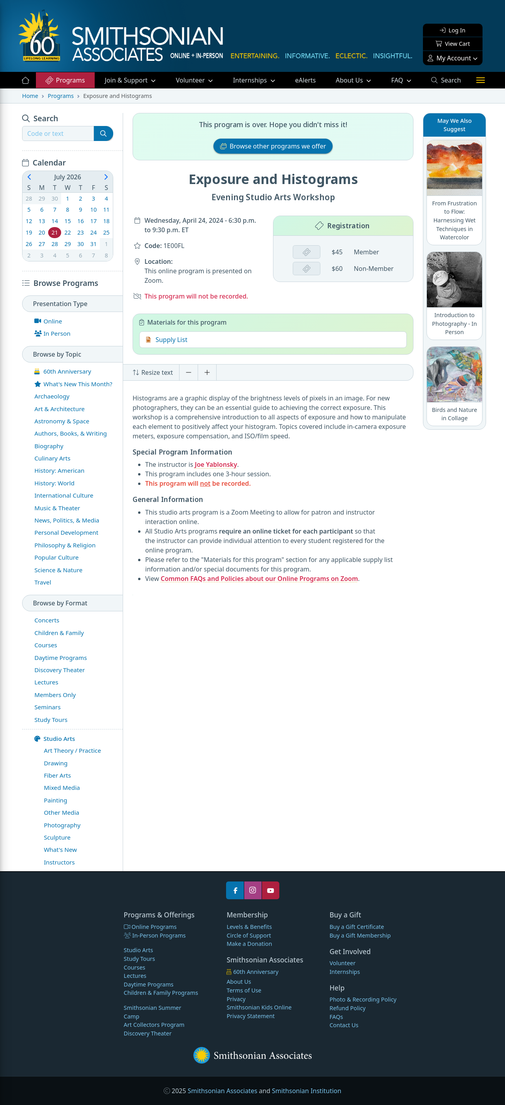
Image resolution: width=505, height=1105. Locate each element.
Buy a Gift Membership (360, 935)
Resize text (153, 372)
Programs (65, 80)
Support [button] (127, 80)
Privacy (235, 999)
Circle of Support (248, 935)
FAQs (336, 1016)
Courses (135, 967)
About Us (350, 80)
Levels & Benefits (249, 926)
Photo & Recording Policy (363, 999)
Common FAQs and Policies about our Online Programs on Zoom (259, 578)
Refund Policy (347, 1008)
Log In (452, 30)
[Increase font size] (207, 372)
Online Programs (150, 926)
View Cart (453, 43)
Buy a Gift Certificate (356, 926)
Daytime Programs (149, 984)
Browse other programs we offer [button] (273, 146)
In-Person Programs (155, 935)
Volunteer (191, 80)
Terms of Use (243, 990)
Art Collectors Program (154, 1024)
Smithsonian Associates (222, 1090)
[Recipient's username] (58, 133)
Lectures (135, 975)
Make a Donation (249, 943)
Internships (251, 80)
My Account (449, 58)
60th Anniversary (252, 971)
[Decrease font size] (189, 372)
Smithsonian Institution (306, 1090)
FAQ (406, 80)
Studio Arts (54, 738)
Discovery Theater (148, 1033)
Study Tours (139, 958)
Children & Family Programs (161, 992)
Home (30, 96)
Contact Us (343, 1025)
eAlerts (305, 80)
